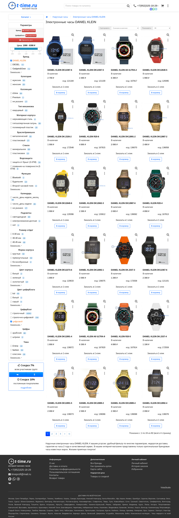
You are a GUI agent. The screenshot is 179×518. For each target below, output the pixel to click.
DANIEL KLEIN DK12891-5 (59, 403)
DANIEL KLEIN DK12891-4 (59, 336)
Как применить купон (101, 466)
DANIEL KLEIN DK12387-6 (59, 70)
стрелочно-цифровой (24, 317)
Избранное (137, 469)
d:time (16, 93)
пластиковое (20, 153)
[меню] (168, 6)
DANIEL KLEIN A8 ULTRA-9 (92, 336)
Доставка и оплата (58, 466)
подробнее (26, 388)
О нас (52, 463)
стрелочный (21, 313)
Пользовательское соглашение (64, 472)
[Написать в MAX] (10, 478)
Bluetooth (17, 177)
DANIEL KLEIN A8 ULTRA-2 (124, 70)
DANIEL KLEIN (28, 30)
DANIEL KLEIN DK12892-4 (155, 403)
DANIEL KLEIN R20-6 (89, 137)
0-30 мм (17, 234)
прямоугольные (21, 258)
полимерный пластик (24, 127)
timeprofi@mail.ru (19, 474)
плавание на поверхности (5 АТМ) (25, 167)
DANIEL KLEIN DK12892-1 (91, 270)
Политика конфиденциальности (64, 469)
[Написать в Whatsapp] (15, 478)
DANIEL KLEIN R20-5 (121, 336)
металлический (21, 136)
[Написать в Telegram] (19, 478)
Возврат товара (56, 478)
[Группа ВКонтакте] (17, 374)
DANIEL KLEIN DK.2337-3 (123, 270)
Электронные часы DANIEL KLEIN (89, 17)
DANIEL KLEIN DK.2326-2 (59, 137)
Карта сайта (96, 469)
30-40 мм (18, 238)
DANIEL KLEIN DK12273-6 (59, 270)
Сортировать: (105, 28)
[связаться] (146, 6)
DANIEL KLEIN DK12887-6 (123, 203)
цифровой (31, 35)
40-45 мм (18, 242)
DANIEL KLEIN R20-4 (153, 203)
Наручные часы (60, 17)
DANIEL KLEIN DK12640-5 (155, 70)
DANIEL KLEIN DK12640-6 (59, 203)
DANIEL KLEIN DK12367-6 (155, 270)
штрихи (17, 337)
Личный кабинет (140, 463)
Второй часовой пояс (23, 186)
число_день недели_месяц (24, 198)
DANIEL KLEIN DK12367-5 (91, 70)
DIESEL (17, 64)
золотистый (19, 282)
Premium (17, 97)
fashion (17, 350)
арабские (18, 333)
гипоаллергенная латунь (25, 123)
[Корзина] (162, 6)
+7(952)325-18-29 (19, 469)
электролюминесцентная (25, 221)
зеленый (17, 278)
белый (16, 274)
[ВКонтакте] (10, 483)
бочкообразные (21, 262)
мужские (18, 80)
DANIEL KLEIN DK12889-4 (123, 403)
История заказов (140, 466)
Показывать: (146, 28)
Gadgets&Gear (20, 69)
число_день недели (23, 204)
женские (17, 84)
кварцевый (19, 110)
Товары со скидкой (99, 476)
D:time (16, 346)
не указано (19, 101)
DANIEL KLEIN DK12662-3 (91, 203)
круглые (17, 254)
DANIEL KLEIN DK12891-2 (123, 137)
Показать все (16, 72)
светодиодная (20, 217)
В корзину (60, 93)
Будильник (19, 182)
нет (15, 225)
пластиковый (20, 140)
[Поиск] (95, 5)
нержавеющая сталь (23, 119)
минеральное (20, 149)
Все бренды (96, 463)
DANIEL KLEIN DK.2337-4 (155, 336)
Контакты (53, 475)
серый (16, 302)
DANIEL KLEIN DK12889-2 (91, 403)
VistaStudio (166, 488)
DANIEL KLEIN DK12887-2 (155, 137)
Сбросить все (26, 40)
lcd (15, 293)
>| (69, 434)
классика (18, 354)
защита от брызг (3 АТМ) (25, 162)
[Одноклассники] (34, 374)
